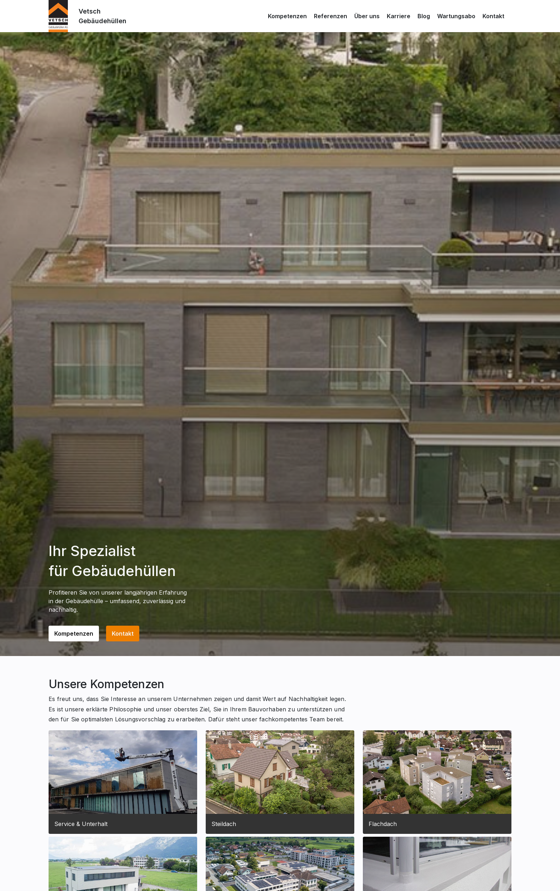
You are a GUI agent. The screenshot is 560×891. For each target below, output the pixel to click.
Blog (424, 16)
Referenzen (330, 16)
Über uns (367, 16)
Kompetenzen (287, 16)
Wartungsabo (456, 16)
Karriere (398, 16)
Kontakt (493, 16)
